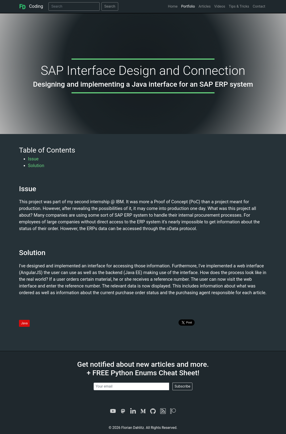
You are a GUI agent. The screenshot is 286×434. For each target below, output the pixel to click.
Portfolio (188, 6)
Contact (259, 6)
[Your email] (131, 386)
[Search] (74, 6)
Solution (36, 165)
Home (173, 6)
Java (24, 323)
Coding (31, 6)
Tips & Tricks (239, 6)
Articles (204, 6)
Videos (219, 6)
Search (109, 6)
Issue (33, 158)
